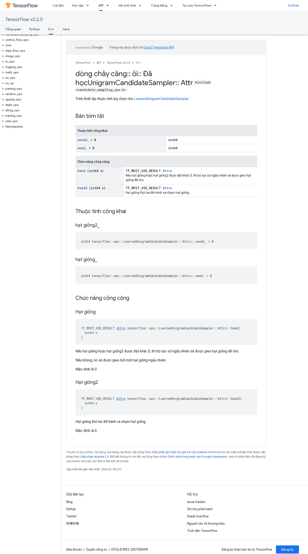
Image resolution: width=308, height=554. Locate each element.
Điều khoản (74, 549)
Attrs (167, 171)
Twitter (71, 516)
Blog (69, 502)
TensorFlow (83, 62)
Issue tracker (196, 502)
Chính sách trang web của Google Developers (197, 456)
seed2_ (83, 140)
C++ (138, 62)
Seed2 (82, 188)
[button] (29, 34)
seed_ (82, 148)
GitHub (293, 5)
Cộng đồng (159, 5)
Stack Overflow (198, 516)
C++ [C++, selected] (51, 29)
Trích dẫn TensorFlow (202, 531)
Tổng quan (13, 29)
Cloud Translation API (158, 47)
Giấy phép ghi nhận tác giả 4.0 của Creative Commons (186, 452)
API (98, 62)
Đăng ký (287, 549)
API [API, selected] (101, 5)
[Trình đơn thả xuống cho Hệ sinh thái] (141, 5)
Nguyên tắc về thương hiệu (206, 523)
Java (65, 29)
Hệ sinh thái (127, 5)
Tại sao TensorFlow (196, 5)
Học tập (78, 5)
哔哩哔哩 (72, 523)
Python (34, 29)
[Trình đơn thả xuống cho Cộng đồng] (172, 5)
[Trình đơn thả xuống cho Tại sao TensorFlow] (216, 5)
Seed (81, 171)
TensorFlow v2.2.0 (24, 19)
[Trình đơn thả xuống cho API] (108, 5)
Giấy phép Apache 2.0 (94, 456)
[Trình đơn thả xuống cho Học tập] (89, 5)
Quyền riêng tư (96, 549)
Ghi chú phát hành (200, 509)
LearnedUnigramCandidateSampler (161, 99)
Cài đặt (58, 5)
